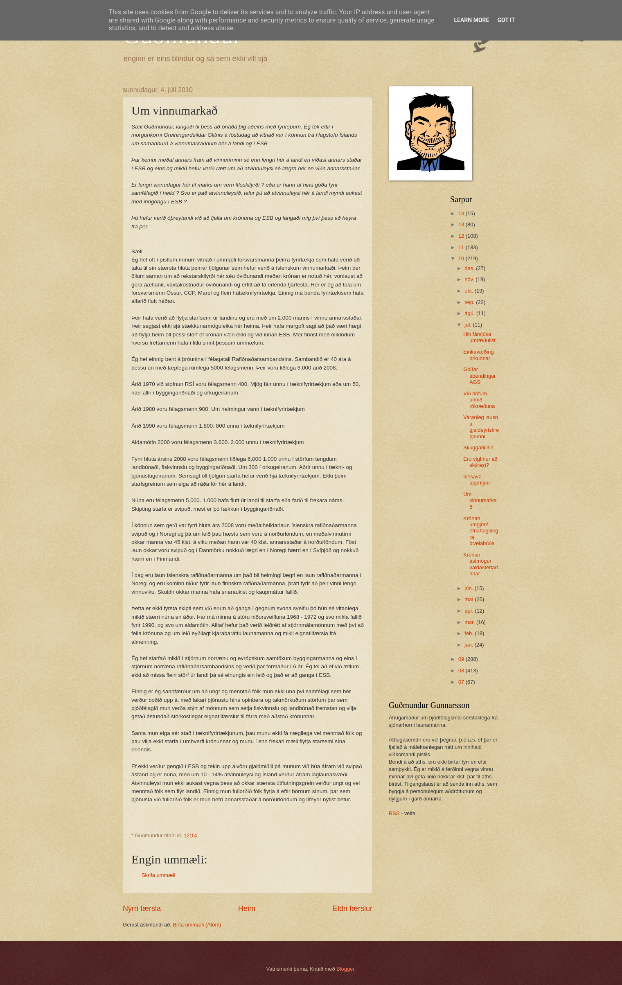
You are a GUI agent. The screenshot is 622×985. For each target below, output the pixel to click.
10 (462, 258)
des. (470, 268)
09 (462, 659)
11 (462, 247)
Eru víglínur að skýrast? (480, 462)
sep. (470, 302)
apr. (469, 611)
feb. (469, 633)
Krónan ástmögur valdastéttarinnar (480, 564)
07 (462, 682)
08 (462, 670)
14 (462, 213)
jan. (469, 645)
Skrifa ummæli (158, 875)
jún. (469, 588)
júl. (468, 325)
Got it (506, 20)
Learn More (471, 20)
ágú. (470, 313)
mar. (470, 622)
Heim (246, 908)
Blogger (345, 969)
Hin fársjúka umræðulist (479, 337)
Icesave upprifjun (476, 479)
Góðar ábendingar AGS (479, 375)
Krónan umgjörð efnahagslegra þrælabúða (480, 531)
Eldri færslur (352, 908)
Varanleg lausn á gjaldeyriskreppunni (481, 426)
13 (462, 224)
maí (469, 599)
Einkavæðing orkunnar (478, 355)
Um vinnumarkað (480, 500)
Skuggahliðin (478, 447)
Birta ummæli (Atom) (197, 925)
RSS (394, 813)
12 (462, 236)
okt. (469, 291)
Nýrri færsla (142, 908)
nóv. (470, 279)
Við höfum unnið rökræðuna (479, 399)
